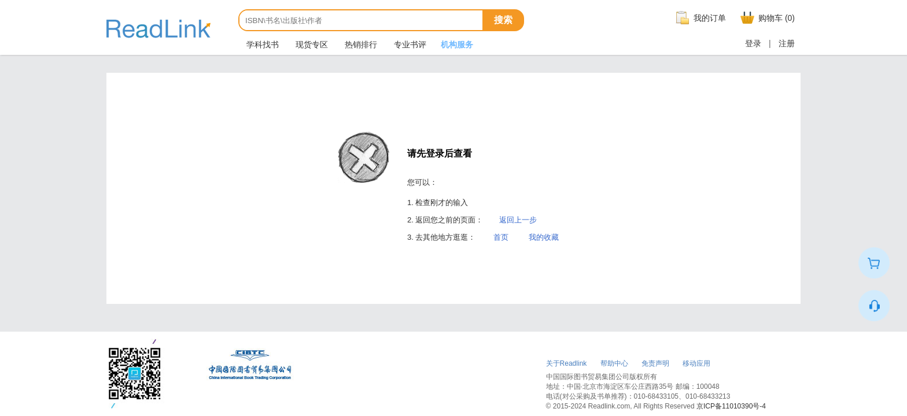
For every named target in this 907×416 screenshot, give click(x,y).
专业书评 (409, 44)
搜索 (503, 20)
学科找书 (261, 44)
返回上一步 (518, 220)
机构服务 (457, 44)
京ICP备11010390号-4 (731, 406)
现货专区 (310, 44)
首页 (500, 237)
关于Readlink (566, 363)
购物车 (766, 18)
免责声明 (655, 363)
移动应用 (696, 363)
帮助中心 (614, 363)
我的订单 (699, 18)
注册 (787, 43)
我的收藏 (544, 237)
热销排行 (359, 44)
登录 (753, 43)
